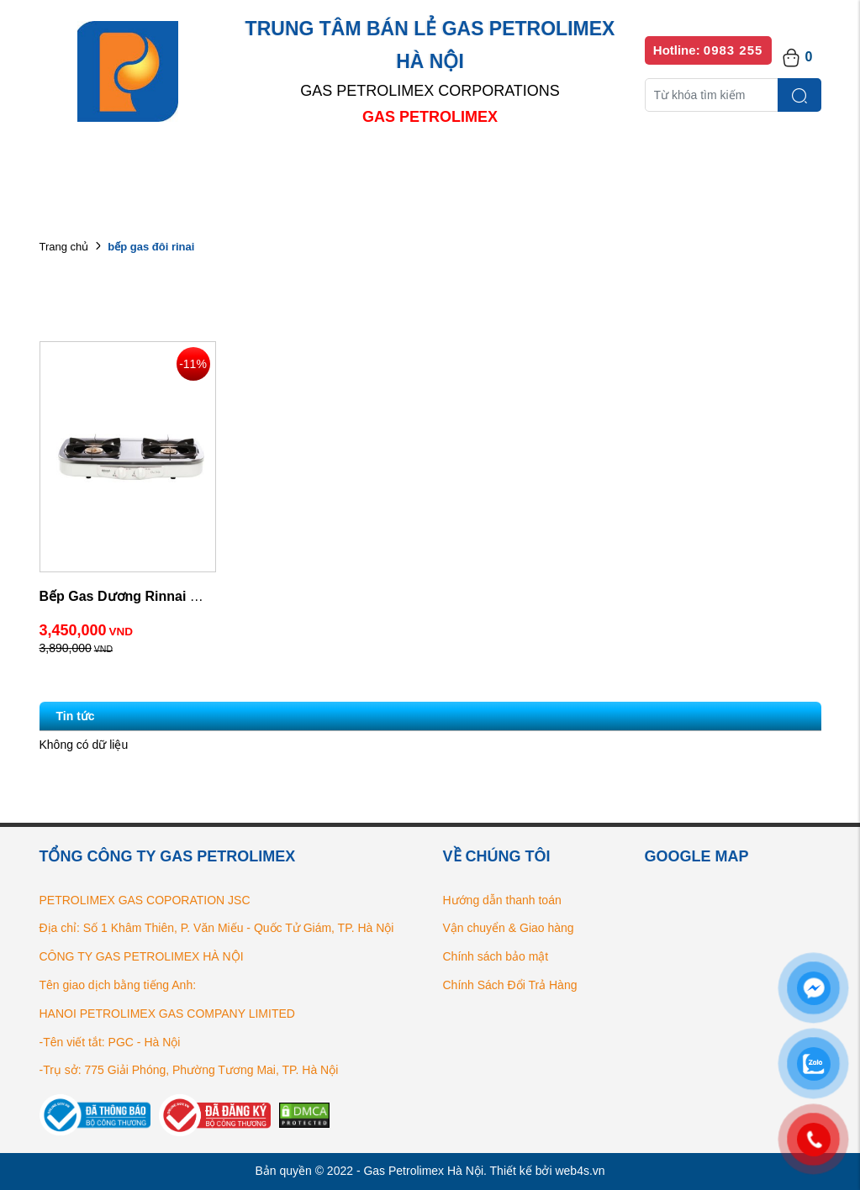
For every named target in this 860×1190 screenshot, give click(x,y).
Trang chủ (64, 246)
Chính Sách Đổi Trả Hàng (510, 985)
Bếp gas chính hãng (609, 168)
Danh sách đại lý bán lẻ (446, 168)
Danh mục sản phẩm (281, 168)
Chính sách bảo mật (496, 956)
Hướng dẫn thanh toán (502, 900)
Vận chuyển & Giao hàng (508, 928)
